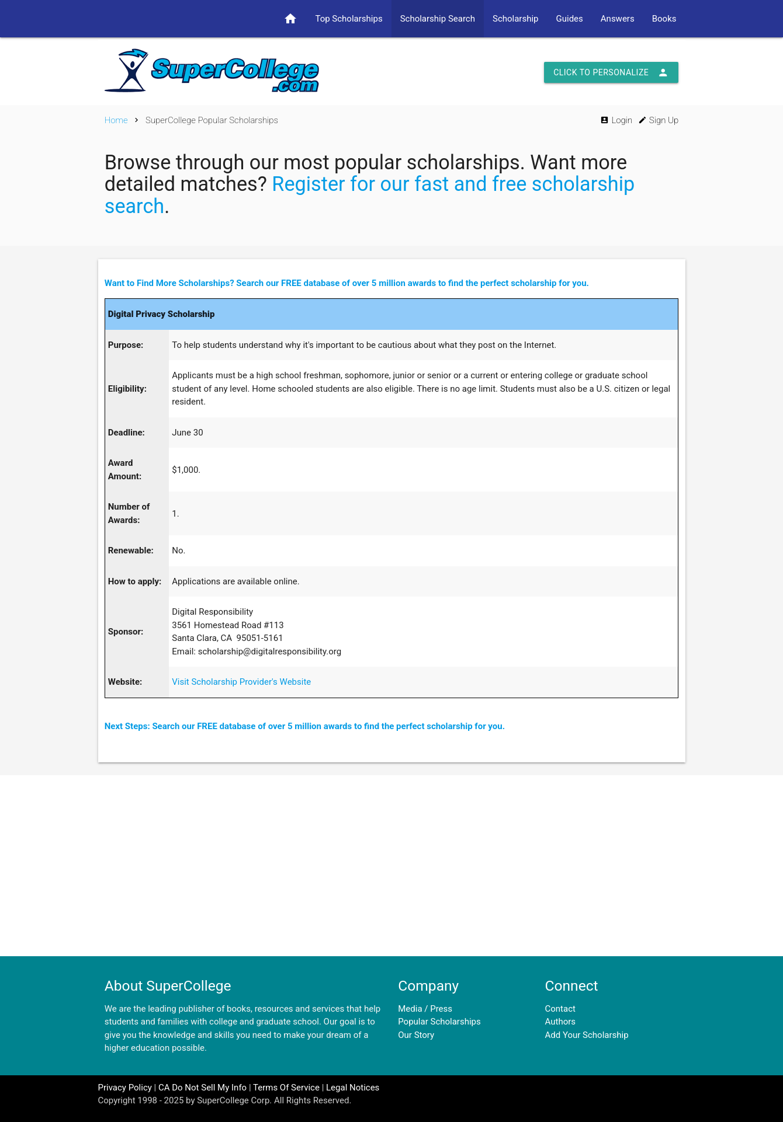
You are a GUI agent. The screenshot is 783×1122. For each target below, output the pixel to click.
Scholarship (516, 18)
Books (664, 18)
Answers (618, 18)
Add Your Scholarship (587, 1035)
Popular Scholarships (439, 1021)
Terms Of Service (286, 1087)
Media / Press (425, 1008)
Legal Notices (352, 1087)
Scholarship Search (437, 18)
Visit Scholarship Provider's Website (241, 682)
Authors (560, 1021)
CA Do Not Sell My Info (202, 1087)
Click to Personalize (611, 72)
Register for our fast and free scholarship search (370, 195)
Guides (569, 18)
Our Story (416, 1035)
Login (616, 120)
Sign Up (658, 120)
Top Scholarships (348, 18)
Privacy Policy (125, 1087)
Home (116, 120)
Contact (560, 1008)
